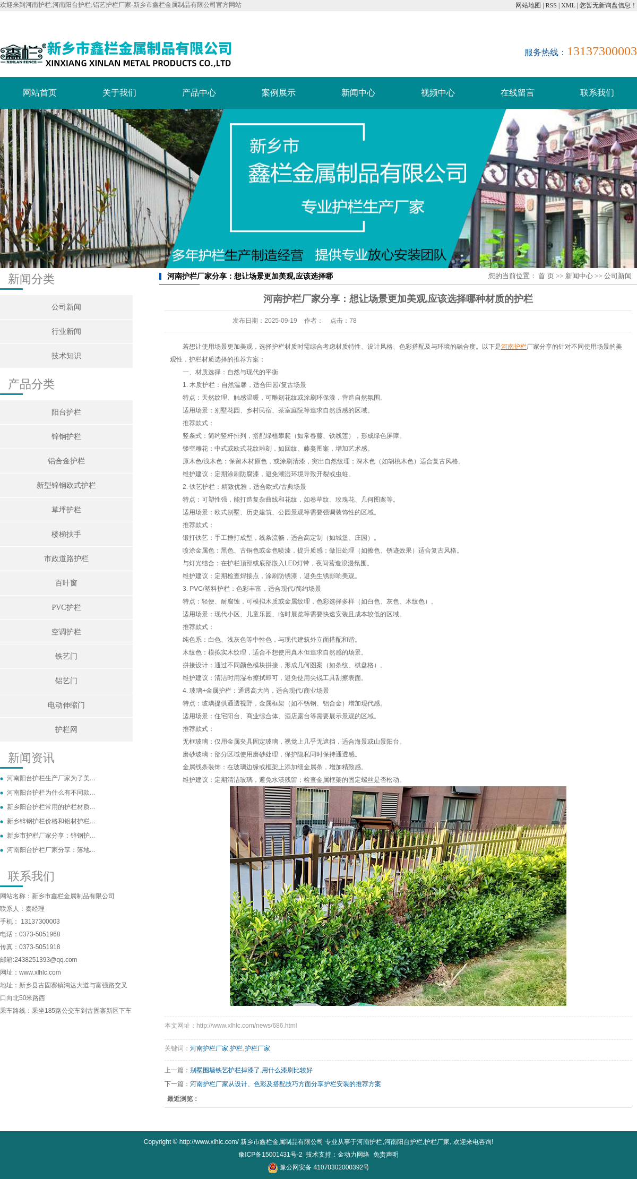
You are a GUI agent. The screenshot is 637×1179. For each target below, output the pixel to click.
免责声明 (386, 1154)
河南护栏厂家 (209, 1048)
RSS (551, 5)
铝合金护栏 (66, 461)
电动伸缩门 (66, 705)
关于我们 (119, 92)
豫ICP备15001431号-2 (270, 1154)
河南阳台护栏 (403, 1142)
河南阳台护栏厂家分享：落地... (51, 850)
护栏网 (66, 730)
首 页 (546, 276)
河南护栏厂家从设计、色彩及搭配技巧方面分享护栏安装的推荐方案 (285, 1084)
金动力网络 (353, 1154)
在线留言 (518, 92)
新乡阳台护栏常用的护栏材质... (51, 807)
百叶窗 (66, 583)
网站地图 (528, 5)
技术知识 (66, 356)
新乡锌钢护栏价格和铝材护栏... (51, 821)
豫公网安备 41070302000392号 (318, 1167)
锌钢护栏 (66, 437)
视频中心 (438, 92)
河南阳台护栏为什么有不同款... (51, 792)
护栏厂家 (257, 1048)
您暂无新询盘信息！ (608, 5)
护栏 (236, 1048)
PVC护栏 (66, 608)
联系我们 (597, 92)
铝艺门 (66, 681)
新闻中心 (358, 92)
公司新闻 (66, 307)
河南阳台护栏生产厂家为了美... (51, 778)
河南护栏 (369, 1142)
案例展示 (279, 92)
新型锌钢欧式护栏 (66, 485)
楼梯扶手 (66, 534)
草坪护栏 (66, 510)
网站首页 (40, 92)
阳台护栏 (66, 412)
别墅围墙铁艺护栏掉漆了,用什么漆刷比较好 (251, 1070)
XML (568, 5)
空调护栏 (66, 632)
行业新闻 (66, 331)
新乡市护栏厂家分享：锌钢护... (51, 835)
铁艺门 (66, 656)
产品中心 (199, 92)
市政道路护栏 (66, 559)
